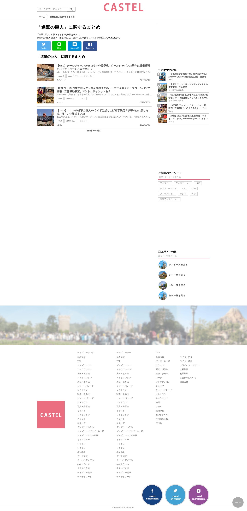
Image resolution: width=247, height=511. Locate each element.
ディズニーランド (168, 188)
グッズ (82, 98)
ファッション (83, 415)
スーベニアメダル (85, 460)
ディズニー (165, 183)
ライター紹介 (186, 357)
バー (194, 188)
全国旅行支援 (83, 468)
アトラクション (167, 194)
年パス (159, 423)
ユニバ (61, 76)
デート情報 (82, 456)
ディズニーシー (183, 183)
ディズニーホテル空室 (87, 435)
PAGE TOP (237, 502)
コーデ (159, 377)
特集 (177, 295)
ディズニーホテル (85, 427)
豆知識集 (81, 452)
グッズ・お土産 (163, 361)
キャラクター (83, 439)
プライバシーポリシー (190, 365)
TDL (79, 361)
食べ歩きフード (84, 476)
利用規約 (184, 373)
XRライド (83, 121)
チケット (81, 419)
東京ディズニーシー (169, 199)
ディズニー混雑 (84, 472)
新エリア (81, 423)
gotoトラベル (83, 464)
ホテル (159, 406)
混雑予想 (160, 410)
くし (184, 188)
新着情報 (81, 357)
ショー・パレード (85, 386)
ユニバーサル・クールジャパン (80, 76)
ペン (194, 194)
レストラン (82, 390)
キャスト (81, 410)
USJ (60, 98)
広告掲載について (188, 377)
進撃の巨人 (70, 98)
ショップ (81, 443)
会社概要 (184, 369)
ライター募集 (186, 361)
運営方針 (184, 382)
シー (177, 275)
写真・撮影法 (83, 394)
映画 (158, 402)
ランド (183, 194)
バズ (198, 183)
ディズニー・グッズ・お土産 (90, 431)
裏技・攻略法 (83, 373)
